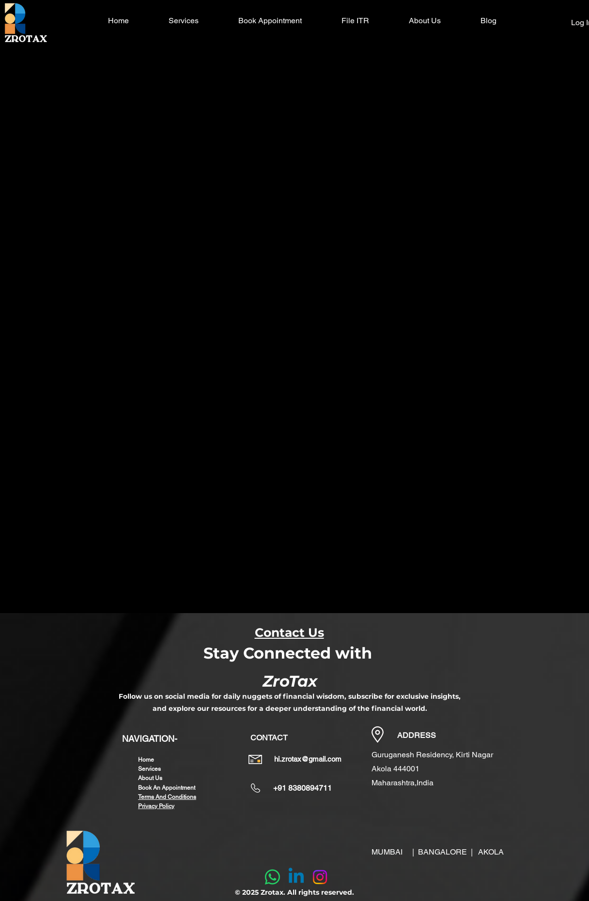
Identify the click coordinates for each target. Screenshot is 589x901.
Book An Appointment (166, 787)
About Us (150, 778)
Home (146, 759)
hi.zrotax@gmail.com (307, 759)
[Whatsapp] (272, 877)
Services (149, 769)
